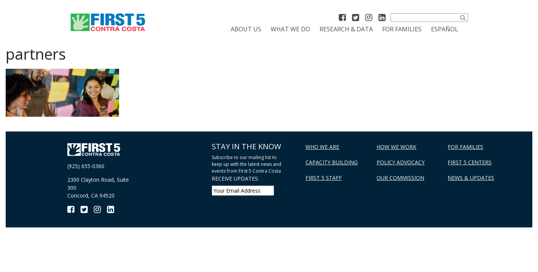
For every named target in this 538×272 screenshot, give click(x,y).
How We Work (396, 146)
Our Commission (400, 177)
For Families (402, 29)
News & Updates (471, 177)
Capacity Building (331, 162)
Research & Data (346, 29)
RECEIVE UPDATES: (235, 178)
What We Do (290, 29)
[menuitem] (444, 29)
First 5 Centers (469, 162)
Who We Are (322, 146)
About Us (246, 29)
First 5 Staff (323, 177)
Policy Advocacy (401, 162)
